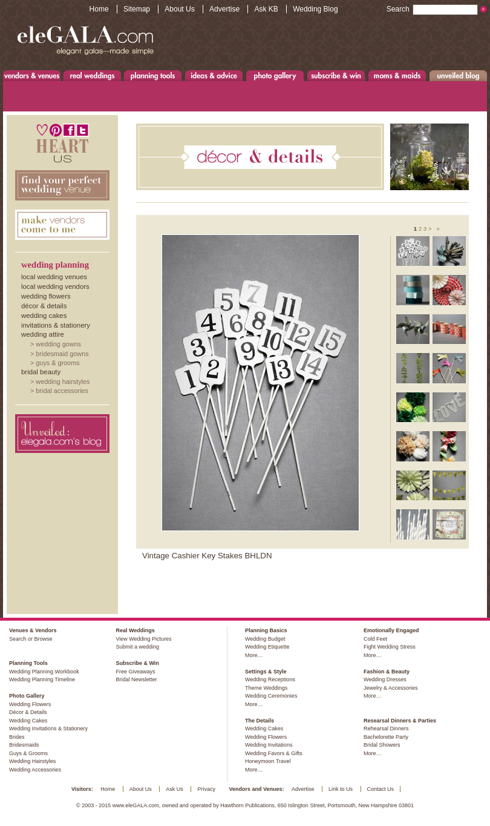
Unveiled (458, 75)
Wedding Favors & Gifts (273, 753)
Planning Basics (266, 630)
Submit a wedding (137, 647)
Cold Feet (375, 639)
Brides (17, 737)
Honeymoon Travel (268, 761)
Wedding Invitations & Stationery (48, 728)
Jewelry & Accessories (391, 688)
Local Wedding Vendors (55, 286)
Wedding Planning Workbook (44, 672)
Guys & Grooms (57, 362)
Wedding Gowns (58, 344)
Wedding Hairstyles (63, 381)
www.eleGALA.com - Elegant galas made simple (85, 39)
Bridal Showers (382, 745)
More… (254, 655)
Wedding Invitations (268, 745)
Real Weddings (92, 75)
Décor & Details (44, 305)
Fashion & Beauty (387, 672)
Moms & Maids (397, 75)
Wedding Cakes (44, 315)
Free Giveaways (135, 672)
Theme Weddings (266, 688)
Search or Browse (31, 639)
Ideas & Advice (214, 75)
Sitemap (136, 9)
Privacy (206, 789)
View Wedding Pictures (143, 639)
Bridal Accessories (62, 390)
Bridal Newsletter (136, 679)
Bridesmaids (24, 745)
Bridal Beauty (40, 371)
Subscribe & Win (336, 75)
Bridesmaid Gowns (62, 353)
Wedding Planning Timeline (42, 679)
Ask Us (174, 789)
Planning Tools (153, 75)
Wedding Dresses (385, 679)
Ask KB (266, 9)
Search (432, 9)
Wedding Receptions (270, 679)
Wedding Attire (42, 334)
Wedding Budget (265, 639)
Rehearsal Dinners (386, 728)
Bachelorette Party (386, 737)
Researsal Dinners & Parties (400, 721)
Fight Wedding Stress (390, 647)
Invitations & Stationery (55, 325)
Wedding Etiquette (267, 647)
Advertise (224, 9)
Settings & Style (266, 672)
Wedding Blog (315, 9)
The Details (259, 721)
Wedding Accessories (35, 770)
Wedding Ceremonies (271, 696)
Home (99, 9)
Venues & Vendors (32, 75)
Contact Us (380, 789)
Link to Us (340, 789)
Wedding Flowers (46, 296)
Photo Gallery (275, 75)
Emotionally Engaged (391, 630)
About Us (179, 9)
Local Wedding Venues (54, 276)
